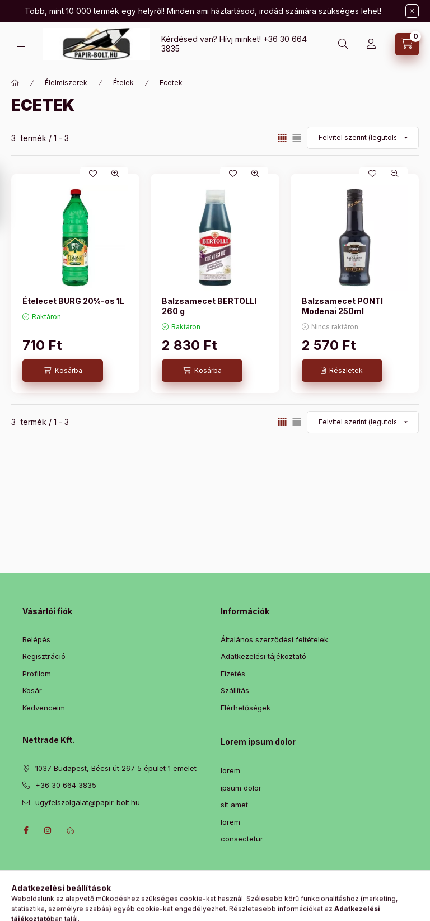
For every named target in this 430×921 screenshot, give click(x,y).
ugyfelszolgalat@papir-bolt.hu (87, 802)
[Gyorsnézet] (115, 173)
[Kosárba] (62, 370)
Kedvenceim (43, 707)
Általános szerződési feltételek (274, 639)
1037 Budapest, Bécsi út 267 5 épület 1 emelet (116, 768)
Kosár (32, 690)
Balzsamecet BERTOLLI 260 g (209, 306)
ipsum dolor (241, 787)
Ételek (123, 82)
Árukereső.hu (215, 909)
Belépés (36, 639)
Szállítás (235, 690)
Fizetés (233, 673)
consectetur (242, 838)
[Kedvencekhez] (93, 173)
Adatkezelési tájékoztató (263, 656)
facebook (26, 830)
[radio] (296, 138)
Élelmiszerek (66, 82)
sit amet (234, 804)
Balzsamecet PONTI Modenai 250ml (342, 306)
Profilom (36, 673)
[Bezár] (412, 11)
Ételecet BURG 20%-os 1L (73, 301)
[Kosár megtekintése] (407, 44)
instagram (48, 830)
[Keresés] (343, 44)
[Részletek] (342, 370)
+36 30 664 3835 (65, 784)
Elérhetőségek (245, 707)
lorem (230, 770)
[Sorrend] (363, 138)
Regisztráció (44, 656)
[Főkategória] (15, 83)
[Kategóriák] (21, 44)
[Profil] (371, 44)
